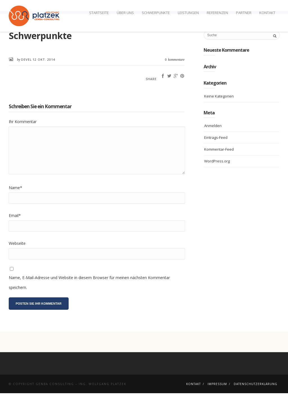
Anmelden (213, 146)
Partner (243, 12)
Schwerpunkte (156, 12)
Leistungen (188, 12)
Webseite (17, 264)
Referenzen (217, 12)
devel (26, 80)
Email (15, 236)
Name (15, 208)
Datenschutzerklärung (255, 405)
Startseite (99, 12)
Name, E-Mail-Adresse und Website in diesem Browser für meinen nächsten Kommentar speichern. (89, 303)
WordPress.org (217, 181)
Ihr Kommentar (23, 142)
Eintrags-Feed (216, 158)
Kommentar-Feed (219, 170)
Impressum (217, 405)
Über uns (125, 12)
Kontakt (267, 12)
